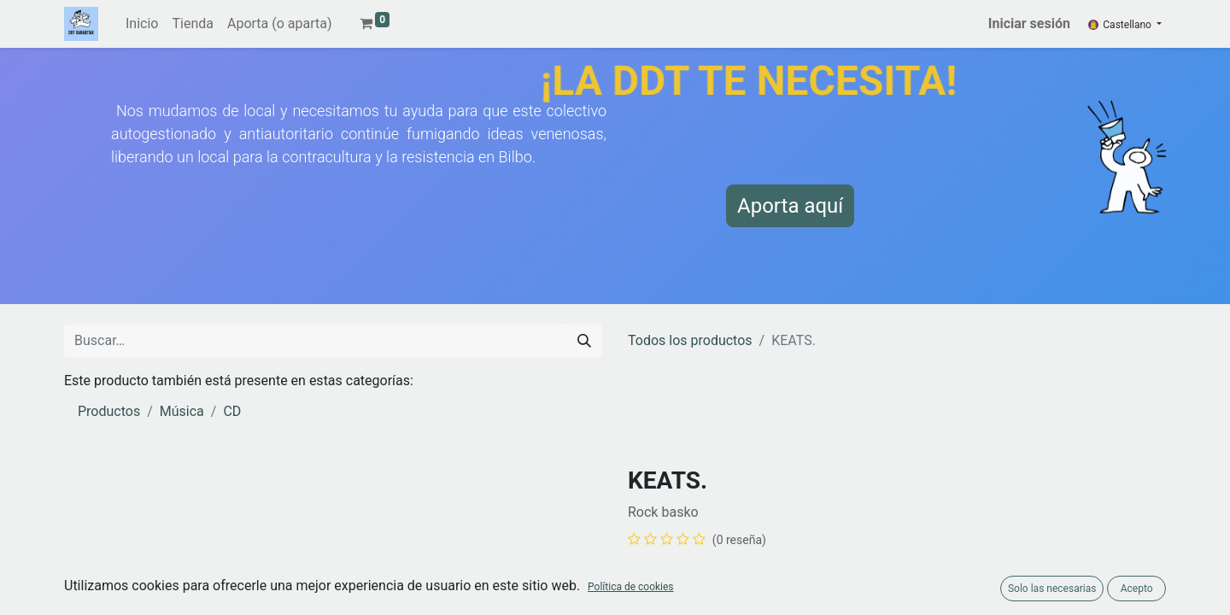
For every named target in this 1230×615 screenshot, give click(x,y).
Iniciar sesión (1029, 23)
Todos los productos (690, 340)
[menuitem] (142, 24)
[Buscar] (584, 341)
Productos (109, 411)
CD (232, 411)
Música (182, 411)
